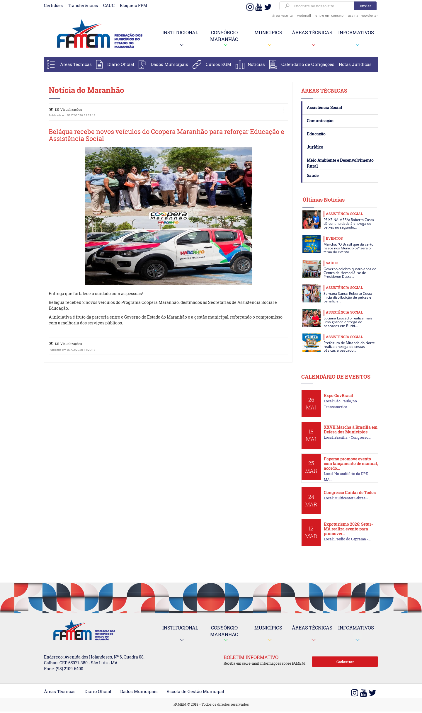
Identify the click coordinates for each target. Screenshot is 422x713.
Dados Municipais (169, 64)
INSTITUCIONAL (180, 32)
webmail (304, 15)
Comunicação (320, 120)
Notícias (256, 64)
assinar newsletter (363, 15)
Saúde (313, 175)
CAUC (109, 5)
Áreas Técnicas (76, 64)
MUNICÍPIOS (268, 32)
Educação (316, 134)
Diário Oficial (120, 64)
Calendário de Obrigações (307, 64)
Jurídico (315, 147)
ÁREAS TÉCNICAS (312, 32)
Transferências (83, 5)
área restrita (282, 15)
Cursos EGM (218, 64)
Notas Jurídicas (355, 64)
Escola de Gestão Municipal (195, 691)
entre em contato (329, 15)
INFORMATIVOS (356, 32)
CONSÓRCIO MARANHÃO (224, 630)
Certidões (53, 5)
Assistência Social (324, 107)
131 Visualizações (68, 109)
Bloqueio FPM (133, 5)
